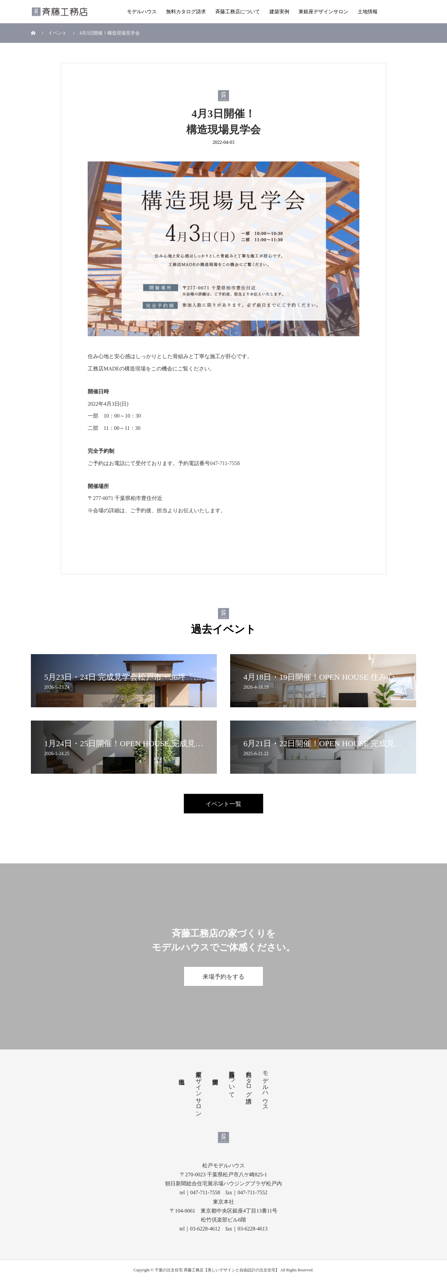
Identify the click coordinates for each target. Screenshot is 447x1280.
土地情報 (368, 11)
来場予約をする (223, 976)
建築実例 (279, 11)
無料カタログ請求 (186, 11)
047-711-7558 (225, 463)
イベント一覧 (223, 804)
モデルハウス (142, 11)
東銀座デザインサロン (323, 11)
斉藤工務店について (237, 11)
